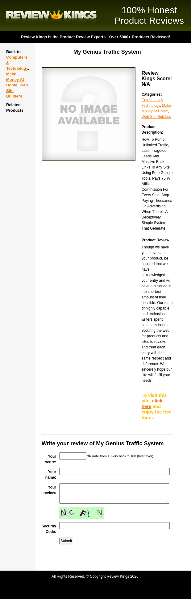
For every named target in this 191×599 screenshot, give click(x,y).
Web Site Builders (156, 116)
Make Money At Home (15, 79)
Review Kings (51, 15)
